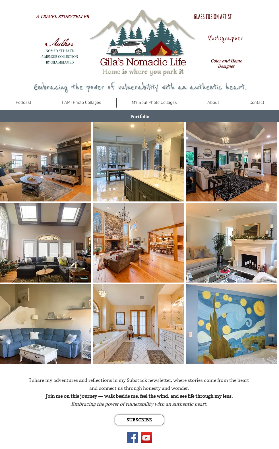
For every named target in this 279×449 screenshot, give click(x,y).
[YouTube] (146, 437)
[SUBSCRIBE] (139, 420)
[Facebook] (132, 437)
